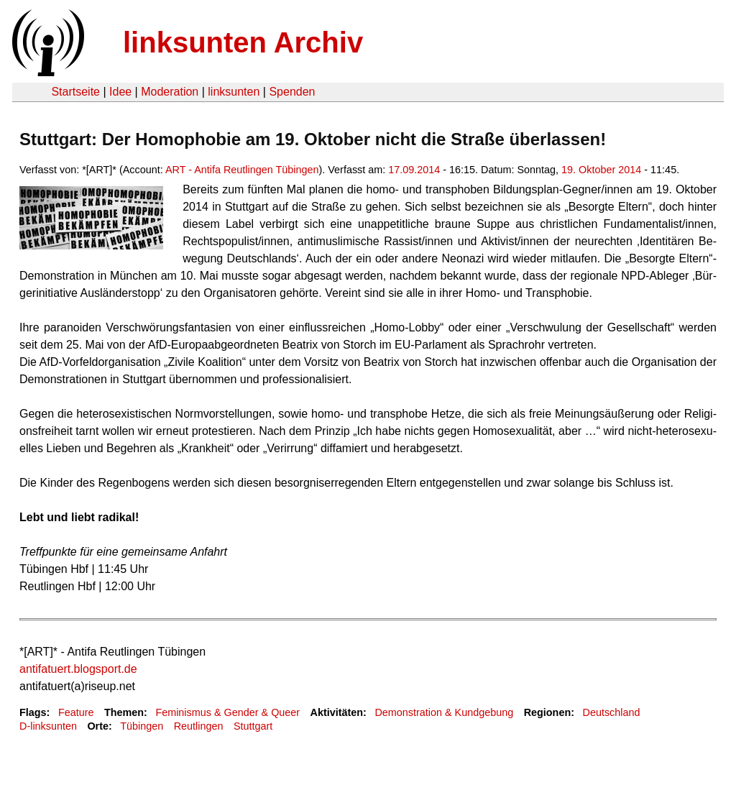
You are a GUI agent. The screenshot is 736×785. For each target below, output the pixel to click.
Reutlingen (199, 726)
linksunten (233, 92)
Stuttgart (253, 726)
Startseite (75, 92)
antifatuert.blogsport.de (78, 669)
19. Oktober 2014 (601, 169)
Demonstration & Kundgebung (443, 712)
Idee (120, 92)
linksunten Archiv (243, 42)
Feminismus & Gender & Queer (227, 712)
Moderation (169, 92)
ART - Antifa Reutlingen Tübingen (242, 169)
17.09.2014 (414, 169)
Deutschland (611, 712)
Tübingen (141, 726)
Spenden (292, 92)
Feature (76, 712)
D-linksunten (48, 726)
